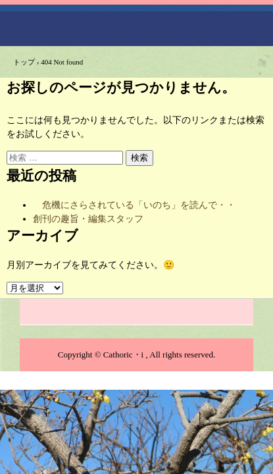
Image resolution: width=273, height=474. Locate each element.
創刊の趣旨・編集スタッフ (88, 219)
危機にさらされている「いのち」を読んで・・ (134, 205)
